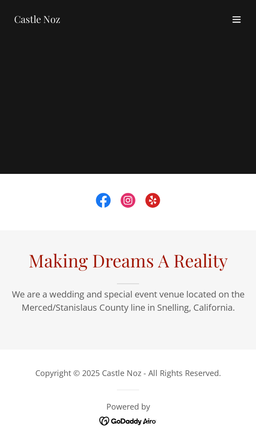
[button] (236, 19)
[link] (37, 20)
